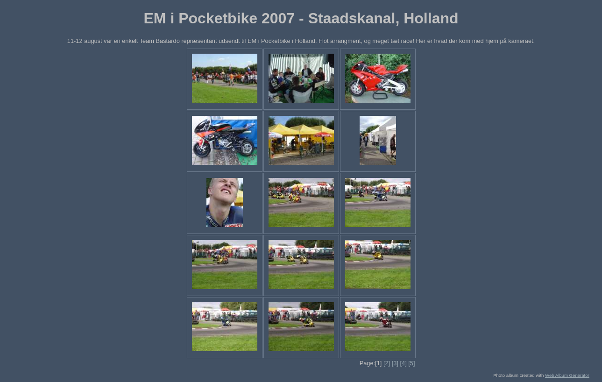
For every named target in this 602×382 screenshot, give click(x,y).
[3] (395, 363)
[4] (403, 363)
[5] (411, 363)
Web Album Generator (567, 375)
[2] (386, 363)
